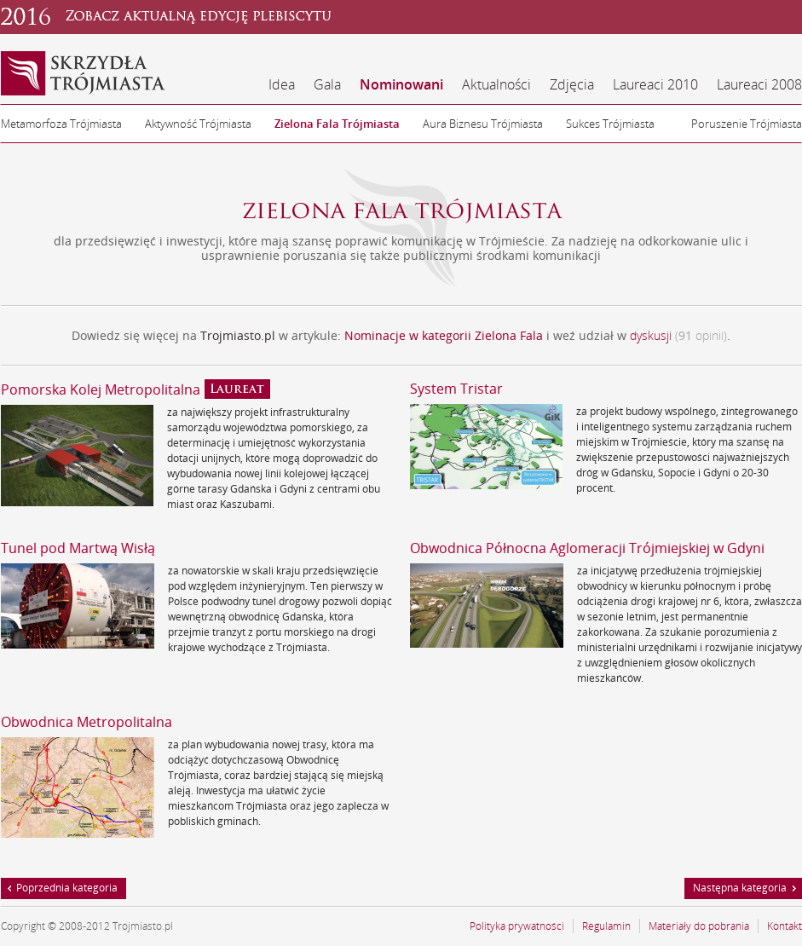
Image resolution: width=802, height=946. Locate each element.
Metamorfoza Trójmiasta (61, 123)
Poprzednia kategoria (67, 887)
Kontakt (784, 926)
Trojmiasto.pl (237, 335)
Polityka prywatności (517, 926)
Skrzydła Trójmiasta (83, 73)
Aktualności (496, 84)
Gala (327, 84)
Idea (281, 84)
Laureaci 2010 (655, 84)
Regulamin (606, 926)
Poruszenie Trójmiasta (746, 123)
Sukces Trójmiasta (610, 123)
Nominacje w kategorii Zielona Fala (445, 335)
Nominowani (401, 84)
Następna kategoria (740, 887)
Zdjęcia (572, 84)
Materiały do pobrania (699, 926)
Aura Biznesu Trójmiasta (483, 123)
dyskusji (651, 335)
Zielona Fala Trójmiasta (337, 123)
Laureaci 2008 (759, 84)
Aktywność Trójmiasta (198, 123)
